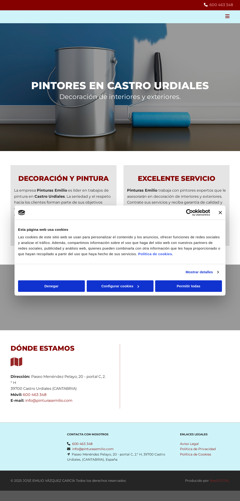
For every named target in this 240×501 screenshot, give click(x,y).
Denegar (51, 286)
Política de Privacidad (198, 449)
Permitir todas (188, 286)
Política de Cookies (195, 454)
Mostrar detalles (199, 272)
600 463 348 (221, 5)
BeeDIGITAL (219, 480)
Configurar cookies (120, 286)
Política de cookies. (155, 254)
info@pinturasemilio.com (48, 400)
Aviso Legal (189, 444)
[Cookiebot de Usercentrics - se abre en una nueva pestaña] (189, 212)
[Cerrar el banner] (220, 212)
